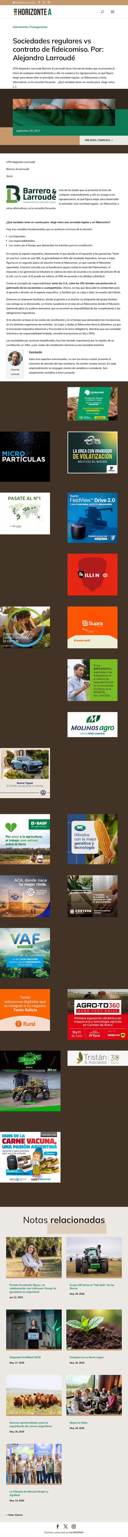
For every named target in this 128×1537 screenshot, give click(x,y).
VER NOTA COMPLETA (97, 140)
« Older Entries (14, 1514)
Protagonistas (38, 27)
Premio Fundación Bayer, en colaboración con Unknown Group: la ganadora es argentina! (33, 1288)
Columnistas (20, 27)
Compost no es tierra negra (87, 1357)
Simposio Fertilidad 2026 (25, 1357)
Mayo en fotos (79, 1422)
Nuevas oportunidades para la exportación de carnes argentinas (31, 1424)
